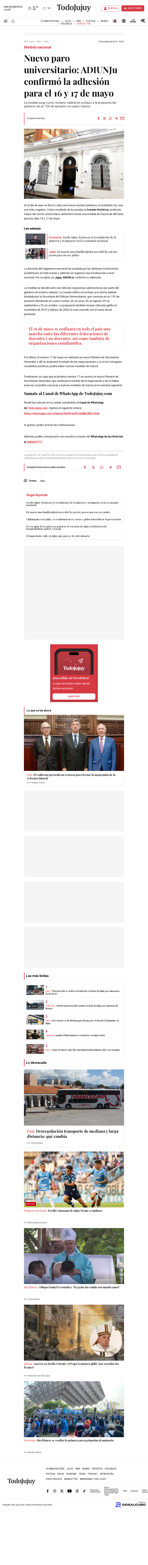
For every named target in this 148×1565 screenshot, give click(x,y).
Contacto (134, 1491)
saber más (74, 696)
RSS (125, 1491)
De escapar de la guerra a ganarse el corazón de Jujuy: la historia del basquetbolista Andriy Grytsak (66, 527)
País (78, 21)
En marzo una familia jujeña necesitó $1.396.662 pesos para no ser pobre (68, 512)
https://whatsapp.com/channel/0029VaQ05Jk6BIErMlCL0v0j (61, 414)
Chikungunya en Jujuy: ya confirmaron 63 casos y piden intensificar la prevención (73, 519)
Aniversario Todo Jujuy (93, 1479)
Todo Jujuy (29, 41)
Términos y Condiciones (95, 1491)
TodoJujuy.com (38, 408)
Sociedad (71, 1474)
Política (90, 21)
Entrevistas (107, 1474)
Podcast (93, 1474)
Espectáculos (54, 1479)
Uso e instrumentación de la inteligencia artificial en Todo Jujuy (111, 1491)
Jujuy (68, 21)
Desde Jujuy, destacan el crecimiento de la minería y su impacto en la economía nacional (72, 504)
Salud (60, 1474)
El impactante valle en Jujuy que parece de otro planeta (57, 536)
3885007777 (34, 442)
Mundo (104, 21)
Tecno (82, 1474)
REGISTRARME (135, 8)
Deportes (97, 1468)
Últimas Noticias (50, 21)
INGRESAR (113, 8)
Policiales (66, 23)
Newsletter (84, 23)
